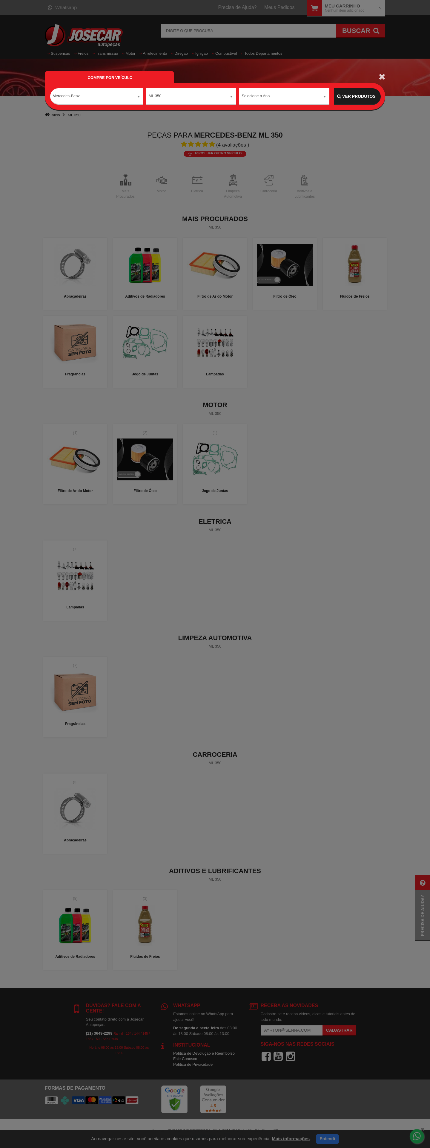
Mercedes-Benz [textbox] (66, 96)
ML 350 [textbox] (155, 96)
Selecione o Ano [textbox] (256, 96)
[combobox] (96, 96)
